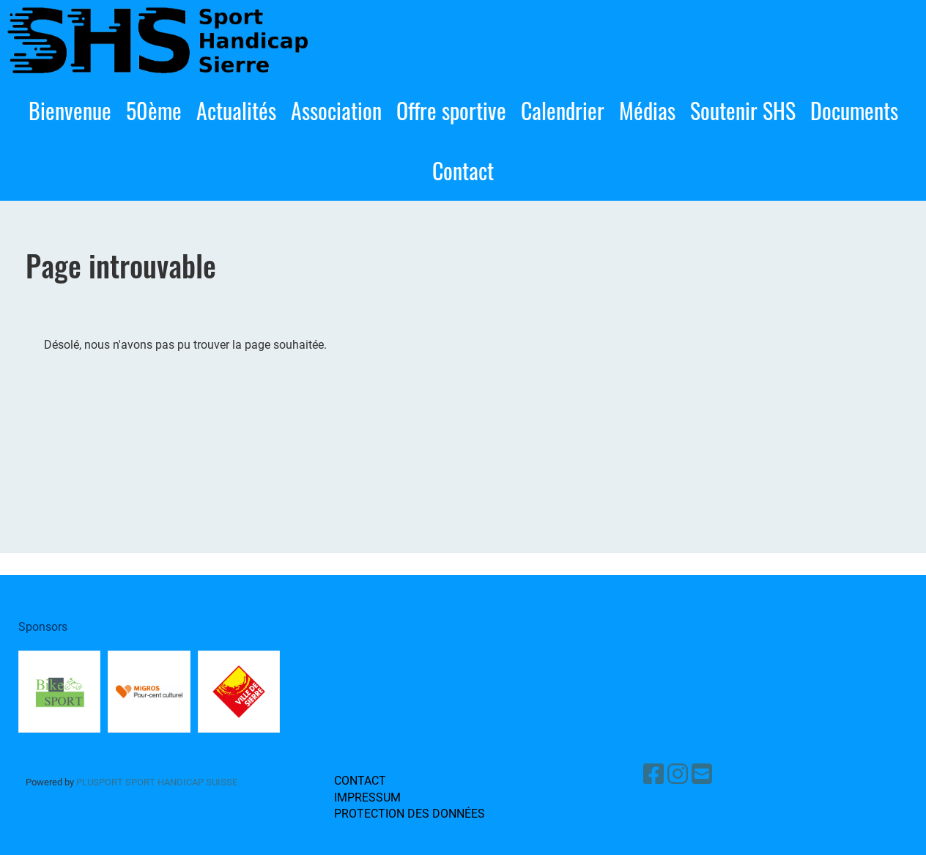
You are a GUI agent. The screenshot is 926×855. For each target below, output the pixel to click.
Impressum (367, 797)
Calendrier (562, 110)
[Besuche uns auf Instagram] (677, 774)
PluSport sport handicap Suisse (155, 782)
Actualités (236, 110)
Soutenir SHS (743, 110)
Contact (463, 170)
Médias (647, 110)
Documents (854, 110)
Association (336, 110)
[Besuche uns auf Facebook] (653, 774)
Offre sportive (451, 110)
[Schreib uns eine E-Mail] (702, 774)
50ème (154, 110)
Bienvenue (70, 110)
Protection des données (409, 814)
